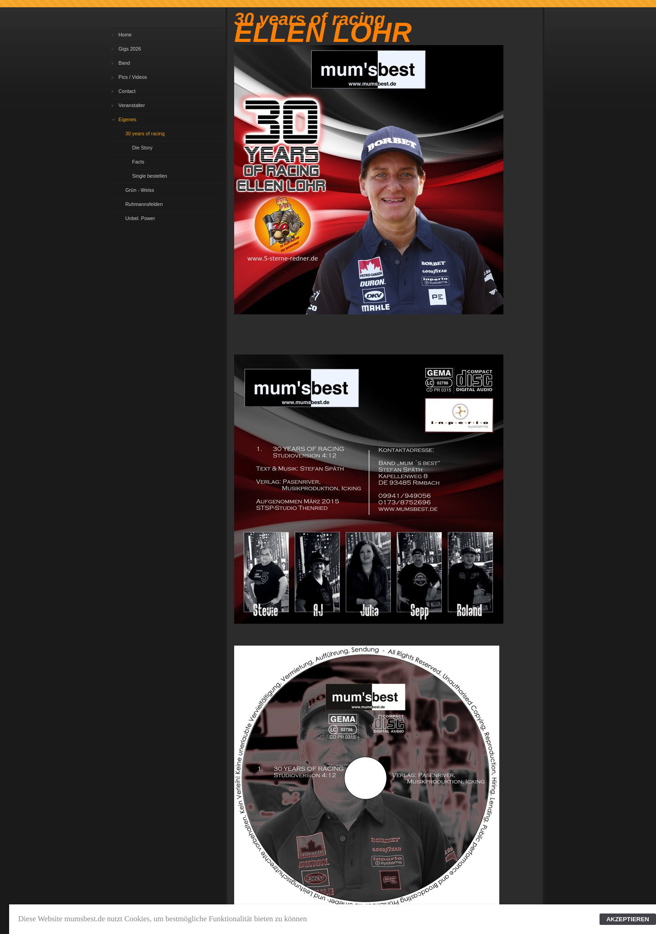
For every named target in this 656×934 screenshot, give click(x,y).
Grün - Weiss (139, 190)
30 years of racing (144, 133)
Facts (138, 161)
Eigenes (127, 119)
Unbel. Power (140, 218)
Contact (126, 91)
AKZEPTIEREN (627, 919)
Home (125, 34)
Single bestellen (149, 176)
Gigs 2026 (129, 48)
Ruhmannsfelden (144, 204)
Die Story (142, 147)
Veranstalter (131, 105)
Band (124, 63)
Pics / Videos (132, 77)
